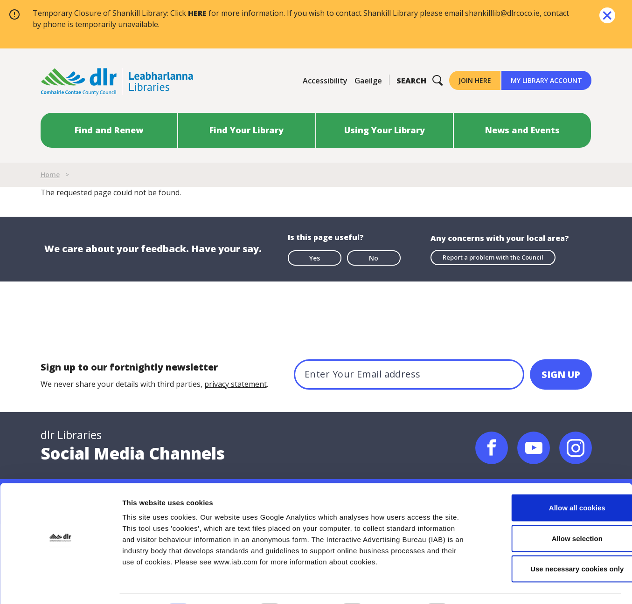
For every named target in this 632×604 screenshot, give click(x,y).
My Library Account (546, 80)
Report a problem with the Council (493, 257)
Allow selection (553, 512)
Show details (489, 586)
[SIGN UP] (561, 374)
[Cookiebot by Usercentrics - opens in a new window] (60, 586)
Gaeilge (368, 81)
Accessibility (325, 81)
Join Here (474, 80)
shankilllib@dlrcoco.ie (502, 13)
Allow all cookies (554, 482)
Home (50, 174)
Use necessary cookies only (554, 543)
